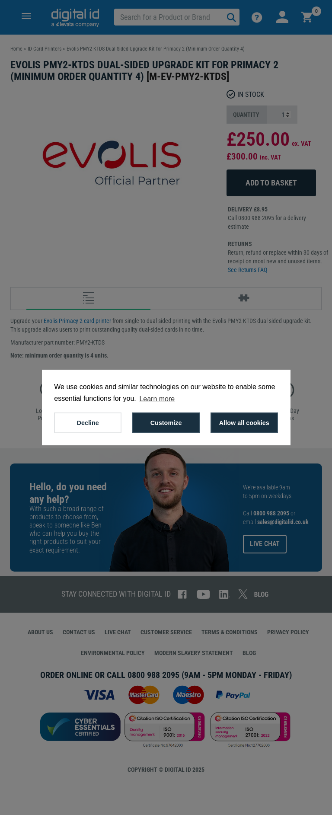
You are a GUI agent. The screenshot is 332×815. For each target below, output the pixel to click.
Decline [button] (88, 422)
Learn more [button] (157, 399)
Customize (166, 422)
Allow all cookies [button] (244, 422)
